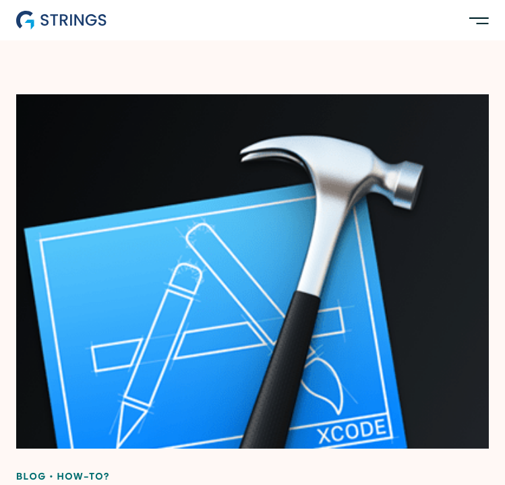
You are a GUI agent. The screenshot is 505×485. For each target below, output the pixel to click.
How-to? (83, 477)
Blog (31, 477)
